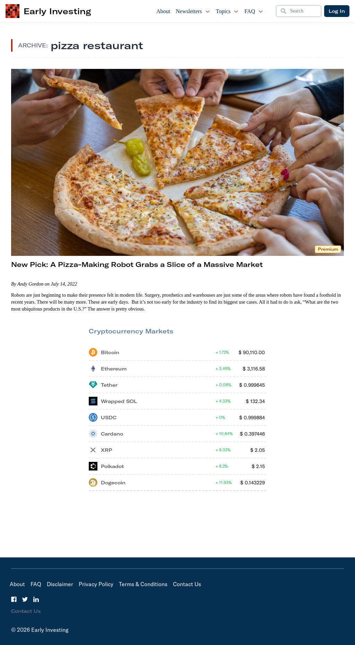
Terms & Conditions (143, 584)
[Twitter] (25, 599)
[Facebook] (14, 599)
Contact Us (187, 584)
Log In (337, 11)
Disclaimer (60, 584)
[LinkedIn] (36, 599)
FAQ (253, 11)
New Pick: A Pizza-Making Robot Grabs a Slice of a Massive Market (137, 264)
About (163, 11)
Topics (227, 11)
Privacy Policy (96, 584)
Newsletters (193, 11)
